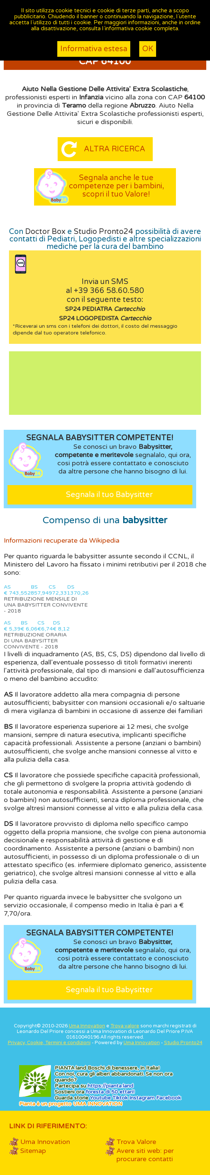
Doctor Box (45, 231)
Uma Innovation (87, 1026)
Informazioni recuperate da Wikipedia (61, 540)
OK (147, 48)
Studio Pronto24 (103, 231)
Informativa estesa (93, 48)
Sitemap (33, 1151)
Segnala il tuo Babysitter (109, 494)
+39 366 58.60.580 (109, 290)
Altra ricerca (114, 149)
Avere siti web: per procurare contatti (145, 1155)
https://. (110, 1086)
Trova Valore (136, 1142)
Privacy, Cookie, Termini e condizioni (49, 1043)
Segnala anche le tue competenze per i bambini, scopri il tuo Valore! (116, 186)
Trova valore (124, 1026)
